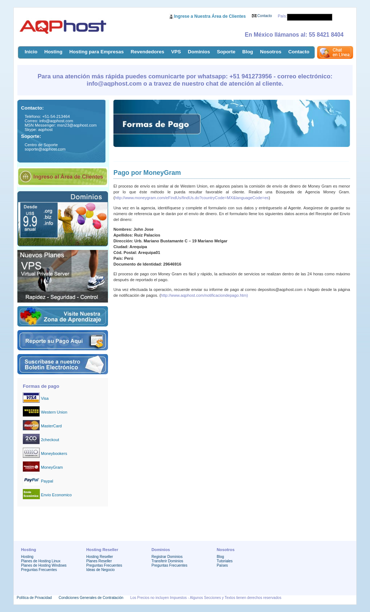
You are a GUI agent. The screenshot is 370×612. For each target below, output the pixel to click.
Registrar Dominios (167, 557)
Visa (45, 398)
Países (222, 565)
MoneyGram (52, 467)
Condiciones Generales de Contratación (91, 598)
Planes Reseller (99, 561)
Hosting (53, 51)
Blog (247, 51)
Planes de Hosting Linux (41, 561)
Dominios (199, 51)
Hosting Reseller (99, 557)
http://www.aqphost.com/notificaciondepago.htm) (204, 295)
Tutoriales (225, 561)
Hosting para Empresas (96, 51)
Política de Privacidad (34, 598)
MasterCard (51, 426)
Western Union (54, 412)
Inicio (31, 51)
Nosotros (270, 51)
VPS (176, 51)
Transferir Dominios (167, 561)
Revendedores (148, 51)
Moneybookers (54, 453)
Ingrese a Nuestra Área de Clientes (210, 16)
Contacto (264, 16)
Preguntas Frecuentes (39, 570)
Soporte (226, 51)
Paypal (47, 481)
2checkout (50, 440)
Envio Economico (56, 495)
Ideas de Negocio (100, 570)
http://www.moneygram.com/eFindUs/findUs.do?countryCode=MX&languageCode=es (192, 198)
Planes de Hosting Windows (43, 565)
